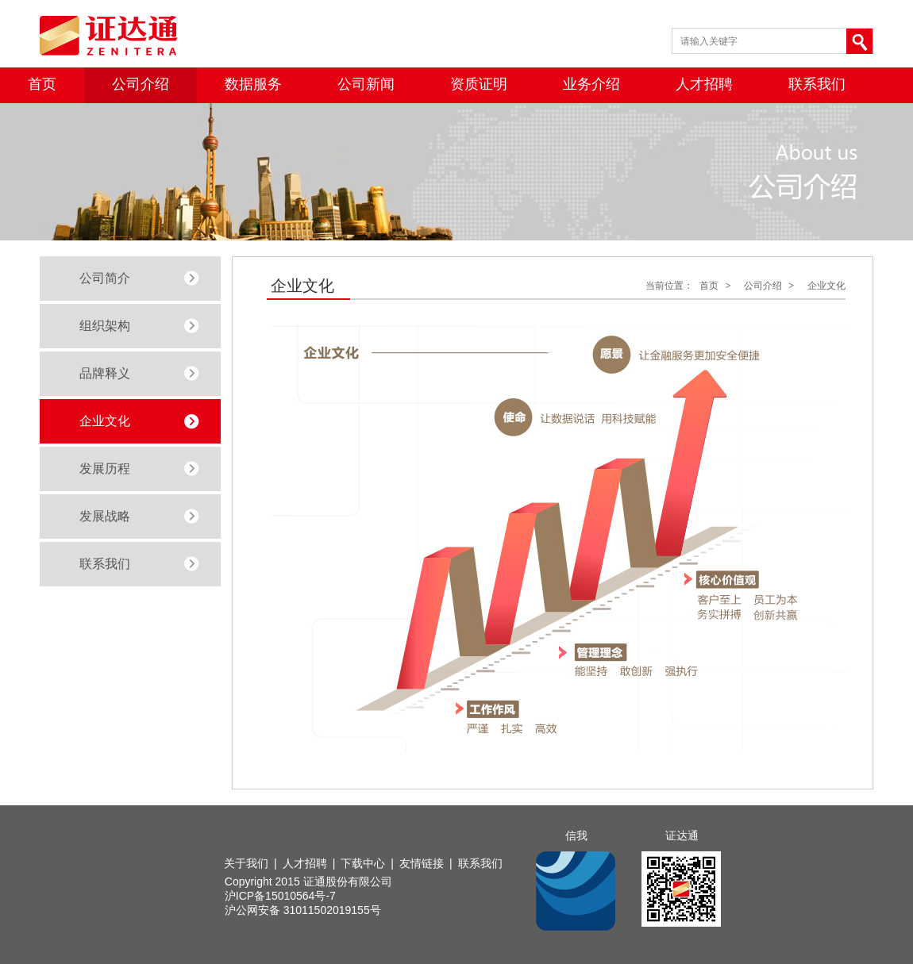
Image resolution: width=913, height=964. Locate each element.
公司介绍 (140, 84)
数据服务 (253, 84)
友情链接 (421, 863)
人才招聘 (704, 84)
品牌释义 (104, 373)
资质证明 (478, 84)
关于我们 (246, 863)
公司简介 (104, 278)
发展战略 (104, 516)
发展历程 (104, 468)
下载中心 (363, 863)
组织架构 (104, 325)
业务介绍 (591, 84)
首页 (42, 84)
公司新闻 (366, 84)
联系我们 (817, 84)
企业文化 (104, 421)
